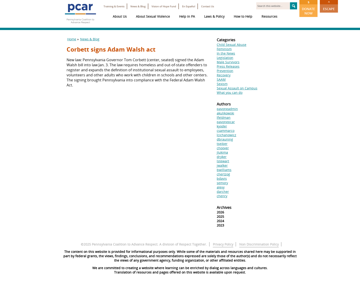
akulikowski (225, 113)
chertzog (223, 174)
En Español (188, 6)
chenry (222, 196)
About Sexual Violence (153, 16)
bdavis (222, 178)
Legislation (225, 57)
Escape (329, 5)
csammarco (225, 130)
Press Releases (228, 66)
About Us (120, 16)
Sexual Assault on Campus (237, 88)
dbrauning (225, 139)
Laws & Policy (214, 16)
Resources (269, 16)
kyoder (222, 126)
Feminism (224, 49)
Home (71, 39)
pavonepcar (226, 122)
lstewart (223, 161)
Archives (224, 207)
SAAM (221, 79)
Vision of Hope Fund (164, 6)
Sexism (222, 84)
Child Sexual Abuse (231, 44)
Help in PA (187, 16)
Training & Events (114, 6)
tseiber (222, 143)
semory (222, 183)
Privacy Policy (223, 244)
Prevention (225, 71)
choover (223, 148)
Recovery (224, 75)
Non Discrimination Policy (259, 244)
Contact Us (207, 6)
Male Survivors (228, 62)
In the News (226, 53)
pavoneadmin (227, 109)
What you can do (229, 92)
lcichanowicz (226, 135)
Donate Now (308, 7)
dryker (222, 157)
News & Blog (138, 6)
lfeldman (224, 117)
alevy (221, 187)
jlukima (222, 152)
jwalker (222, 165)
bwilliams (224, 170)
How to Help (243, 16)
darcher (223, 191)
